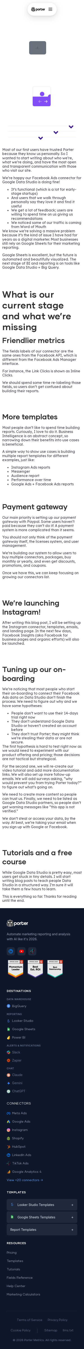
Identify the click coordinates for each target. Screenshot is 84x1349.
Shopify (15, 1138)
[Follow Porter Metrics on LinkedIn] (11, 951)
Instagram (17, 1130)
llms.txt (68, 1330)
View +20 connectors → (25, 1180)
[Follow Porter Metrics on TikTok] (32, 951)
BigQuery (16, 1006)
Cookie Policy (20, 1330)
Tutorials (13, 1269)
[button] (37, 47)
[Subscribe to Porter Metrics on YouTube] (21, 951)
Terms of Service (29, 1320)
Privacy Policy (57, 1320)
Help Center (16, 1286)
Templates (15, 1261)
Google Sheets (21, 1029)
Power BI (16, 1037)
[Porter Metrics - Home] (38, 9)
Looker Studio (20, 1020)
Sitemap (50, 1330)
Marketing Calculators (23, 1294)
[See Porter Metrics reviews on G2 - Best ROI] (35, 970)
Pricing (12, 1252)
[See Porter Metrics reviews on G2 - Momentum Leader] (16, 970)
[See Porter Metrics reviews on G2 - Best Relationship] (55, 970)
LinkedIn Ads (19, 1155)
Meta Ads (17, 1113)
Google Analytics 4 (24, 1171)
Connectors (19, 1103)
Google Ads (18, 1121)
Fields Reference (20, 1277)
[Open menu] (50, 9)
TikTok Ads (18, 1163)
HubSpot (16, 1146)
